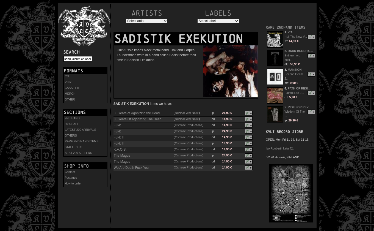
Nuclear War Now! (187, 113)
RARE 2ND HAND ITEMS (82, 141)
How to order (73, 183)
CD (67, 76)
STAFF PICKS (74, 147)
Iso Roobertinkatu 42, (279, 148)
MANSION (294, 69)
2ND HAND (72, 118)
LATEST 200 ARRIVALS (80, 129)
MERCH (70, 93)
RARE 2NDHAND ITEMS (285, 27)
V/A (290, 32)
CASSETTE (72, 87)
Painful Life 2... (294, 92)
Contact (70, 171)
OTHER (70, 99)
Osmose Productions (188, 125)
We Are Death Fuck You (131, 168)
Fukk (117, 125)
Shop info (76, 166)
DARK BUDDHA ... (300, 51)
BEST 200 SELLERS (78, 152)
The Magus (122, 155)
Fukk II (119, 137)
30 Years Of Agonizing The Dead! (138, 119)
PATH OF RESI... (299, 88)
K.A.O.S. (120, 149)
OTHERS (71, 135)
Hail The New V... (295, 36)
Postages (71, 177)
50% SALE (72, 124)
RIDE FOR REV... (299, 107)
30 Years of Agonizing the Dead (137, 113)
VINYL (69, 82)
